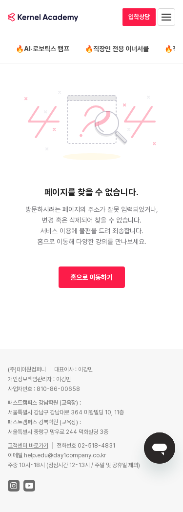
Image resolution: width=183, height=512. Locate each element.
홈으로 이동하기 (91, 277)
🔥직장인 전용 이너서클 (117, 49)
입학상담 (139, 16)
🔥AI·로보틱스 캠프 (42, 49)
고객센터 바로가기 (28, 445)
